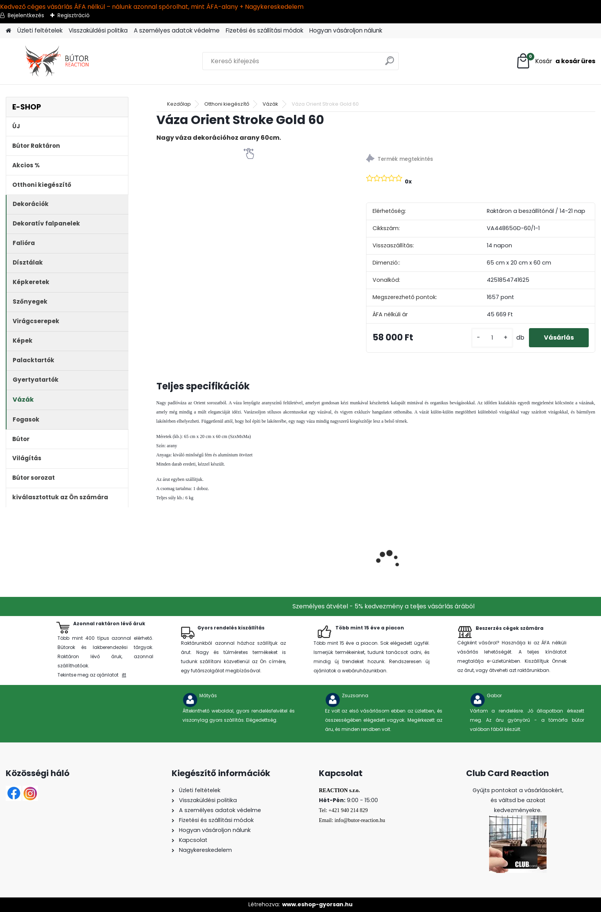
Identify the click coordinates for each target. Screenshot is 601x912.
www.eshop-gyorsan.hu (317, 904)
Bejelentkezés (26, 15)
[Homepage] (8, 30)
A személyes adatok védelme (177, 30)
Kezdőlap (179, 104)
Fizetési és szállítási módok (264, 30)
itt (124, 675)
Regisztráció (73, 15)
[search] (389, 63)
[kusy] (491, 338)
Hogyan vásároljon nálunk (345, 30)
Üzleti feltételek (39, 30)
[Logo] (58, 61)
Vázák (270, 104)
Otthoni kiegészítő (226, 104)
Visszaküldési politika (98, 30)
